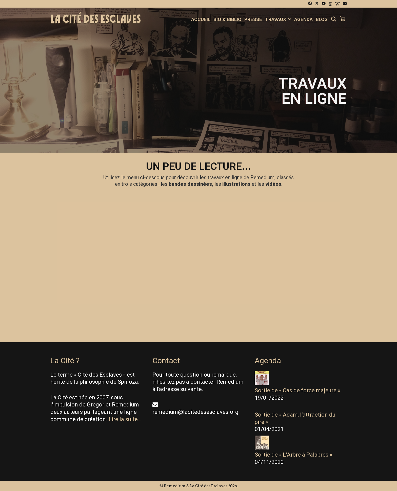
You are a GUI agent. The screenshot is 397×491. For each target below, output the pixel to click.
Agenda (303, 19)
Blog (322, 19)
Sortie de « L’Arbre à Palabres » (293, 455)
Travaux (279, 19)
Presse (253, 19)
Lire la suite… (125, 419)
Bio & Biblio (227, 19)
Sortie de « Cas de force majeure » (297, 390)
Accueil (200, 19)
